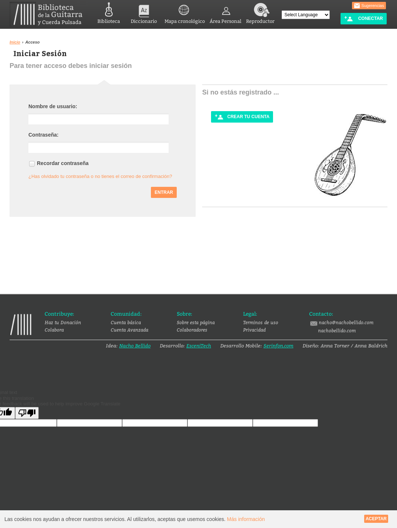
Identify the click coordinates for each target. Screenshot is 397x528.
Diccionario (144, 12)
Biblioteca (108, 12)
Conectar (363, 18)
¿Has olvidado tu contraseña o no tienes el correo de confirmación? (100, 176)
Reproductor (260, 12)
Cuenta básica (126, 322)
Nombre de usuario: (52, 106)
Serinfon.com (278, 345)
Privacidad (254, 330)
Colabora (54, 330)
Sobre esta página (196, 322)
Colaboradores (192, 330)
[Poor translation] (27, 413)
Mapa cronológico (185, 12)
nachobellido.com (337, 330)
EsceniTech (198, 345)
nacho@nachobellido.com (341, 322)
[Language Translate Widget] (306, 14)
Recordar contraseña (63, 163)
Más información (246, 519)
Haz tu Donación (63, 322)
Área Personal (225, 12)
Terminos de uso (260, 322)
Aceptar (376, 518)
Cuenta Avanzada (129, 330)
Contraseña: (43, 135)
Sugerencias (369, 5)
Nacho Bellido (135, 345)
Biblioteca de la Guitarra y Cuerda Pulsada (49, 14)
